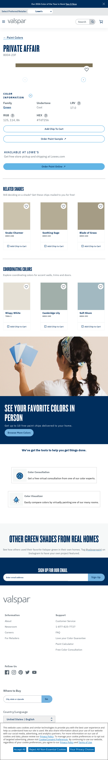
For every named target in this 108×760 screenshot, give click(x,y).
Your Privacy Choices (82, 749)
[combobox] (82, 21)
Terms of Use (85, 742)
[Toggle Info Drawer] (66, 96)
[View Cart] (101, 21)
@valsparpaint (94, 549)
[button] (3, 21)
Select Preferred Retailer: (14, 11)
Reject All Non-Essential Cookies (47, 749)
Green (7, 107)
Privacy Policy (46, 736)
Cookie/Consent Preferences (53, 739)
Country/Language (15, 712)
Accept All (19, 749)
